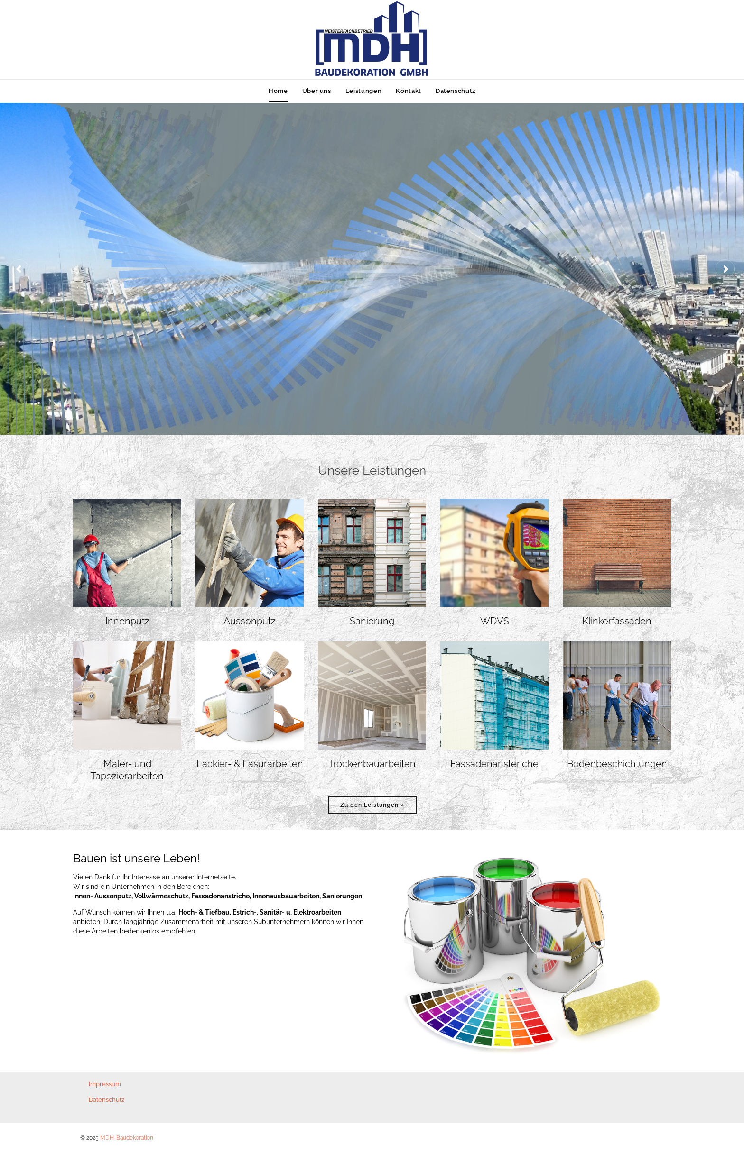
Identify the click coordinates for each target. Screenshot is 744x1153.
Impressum (105, 1084)
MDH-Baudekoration (126, 1138)
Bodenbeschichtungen (617, 763)
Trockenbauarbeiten (372, 763)
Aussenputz (249, 621)
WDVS (494, 621)
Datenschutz (106, 1099)
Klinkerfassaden (616, 621)
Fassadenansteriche (494, 763)
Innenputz (127, 621)
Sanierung (372, 621)
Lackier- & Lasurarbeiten (249, 763)
